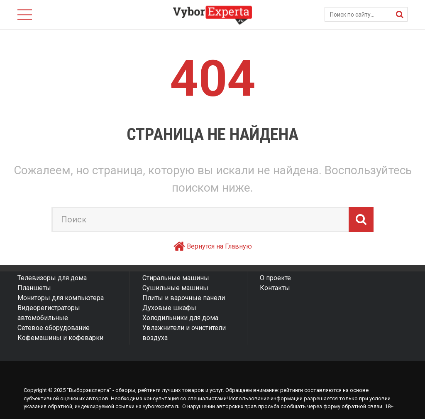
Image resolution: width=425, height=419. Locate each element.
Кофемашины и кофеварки (60, 338)
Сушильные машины (175, 288)
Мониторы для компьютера (60, 298)
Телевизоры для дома (52, 278)
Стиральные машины (175, 278)
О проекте (275, 278)
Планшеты (34, 288)
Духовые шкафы (169, 308)
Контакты (275, 288)
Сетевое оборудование (53, 328)
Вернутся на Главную (219, 246)
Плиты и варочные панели (183, 298)
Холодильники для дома (180, 318)
